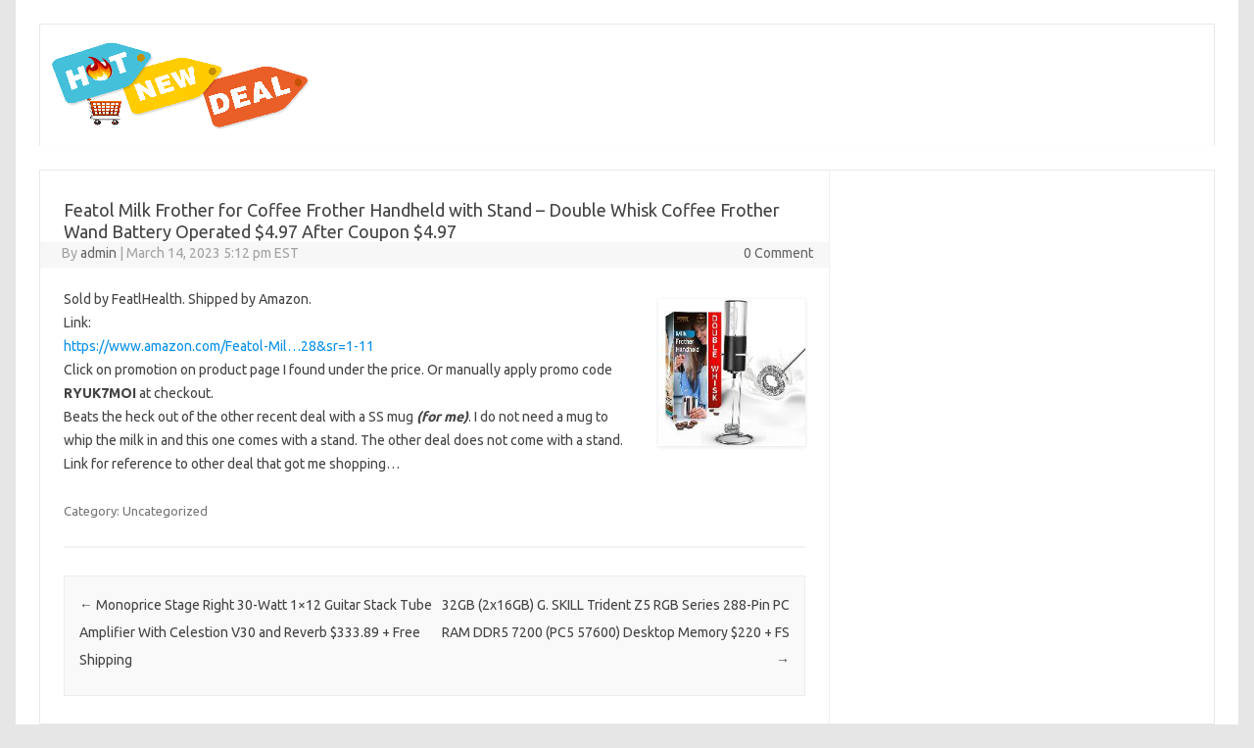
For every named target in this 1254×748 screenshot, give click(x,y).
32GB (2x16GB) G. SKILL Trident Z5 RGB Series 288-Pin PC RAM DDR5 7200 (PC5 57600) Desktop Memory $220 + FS (616, 632)
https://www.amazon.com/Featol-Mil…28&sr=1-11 (219, 346)
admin (98, 253)
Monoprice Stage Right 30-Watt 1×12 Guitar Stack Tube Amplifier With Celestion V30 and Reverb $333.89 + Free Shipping (255, 632)
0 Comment (778, 253)
